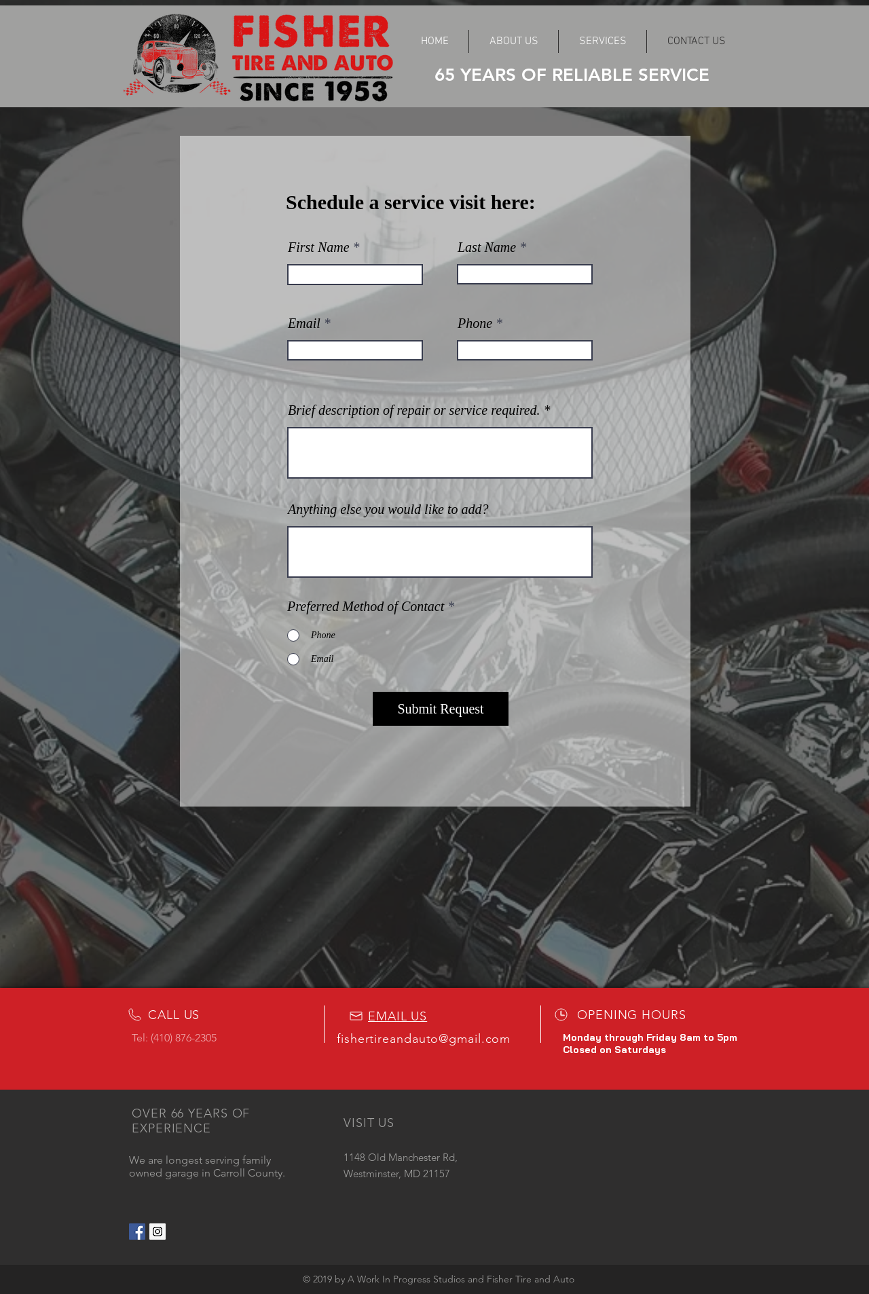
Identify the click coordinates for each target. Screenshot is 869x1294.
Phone (475, 323)
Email (304, 323)
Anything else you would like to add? (388, 509)
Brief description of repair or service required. (414, 410)
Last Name (487, 247)
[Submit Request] (441, 709)
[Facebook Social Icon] (137, 1231)
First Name (319, 247)
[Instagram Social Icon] (157, 1231)
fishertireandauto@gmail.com (424, 1038)
